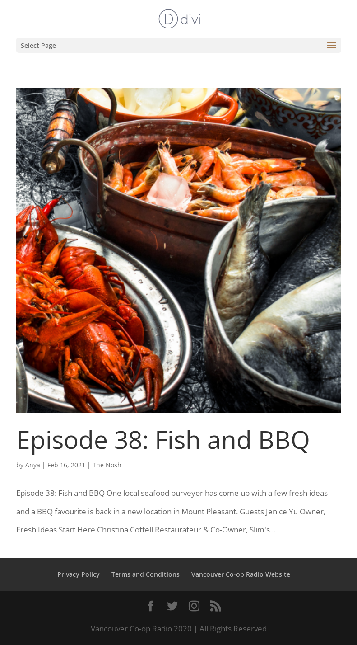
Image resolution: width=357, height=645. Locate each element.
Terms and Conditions (145, 574)
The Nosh (107, 465)
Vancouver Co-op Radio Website (240, 574)
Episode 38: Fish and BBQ (163, 439)
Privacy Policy (78, 574)
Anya (32, 465)
